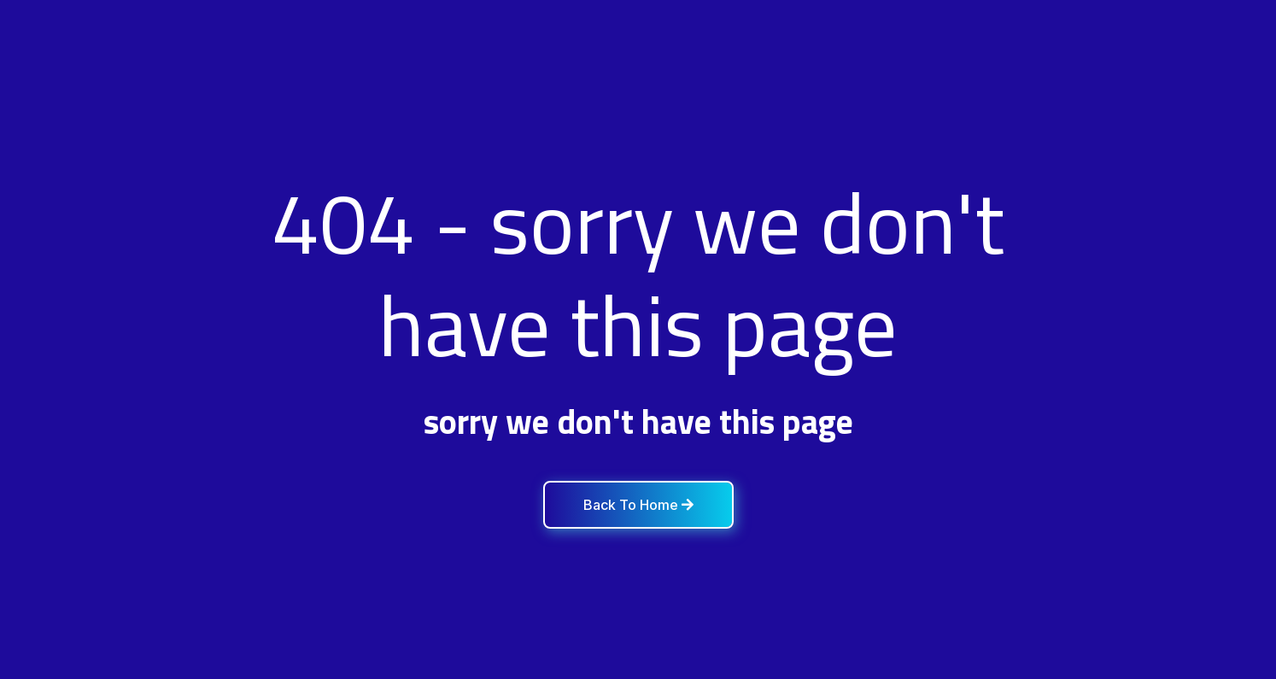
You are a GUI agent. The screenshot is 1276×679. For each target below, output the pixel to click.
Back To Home (638, 504)
